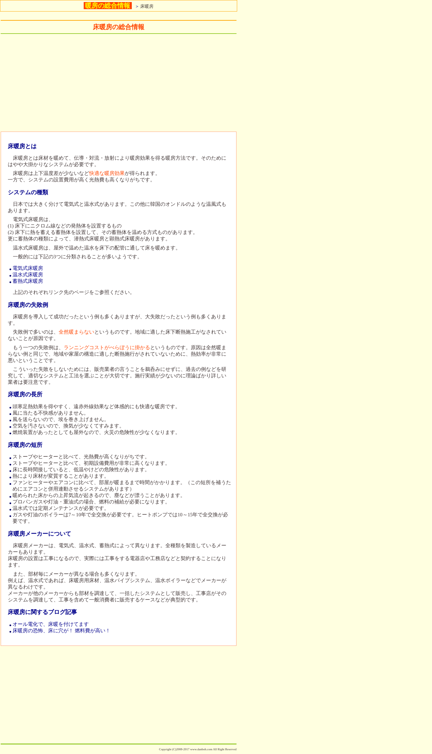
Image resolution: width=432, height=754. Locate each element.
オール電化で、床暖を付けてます (51, 624)
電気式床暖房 (28, 268)
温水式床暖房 (28, 274)
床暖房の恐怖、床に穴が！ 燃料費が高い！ (61, 630)
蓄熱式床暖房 (28, 281)
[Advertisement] (118, 84)
